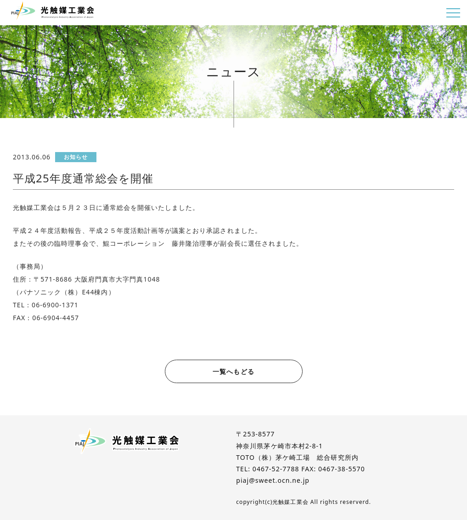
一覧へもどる (233, 371)
